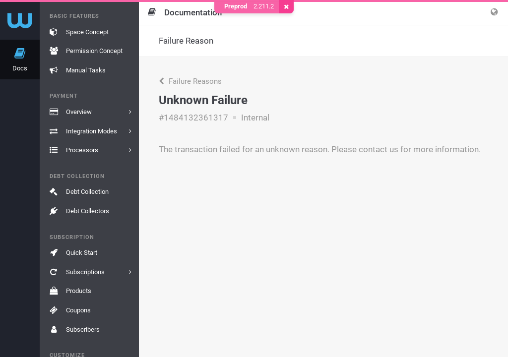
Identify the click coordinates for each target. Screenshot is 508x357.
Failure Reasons (190, 81)
